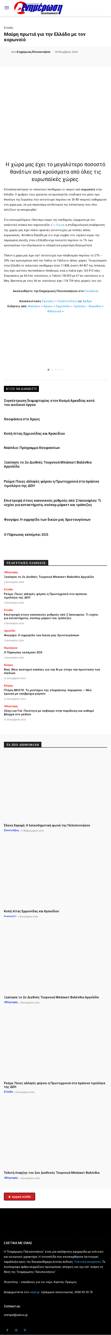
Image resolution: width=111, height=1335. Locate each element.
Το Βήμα (57, 225)
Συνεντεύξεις (67, 301)
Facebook (91, 291)
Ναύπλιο (34, 306)
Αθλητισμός (11, 572)
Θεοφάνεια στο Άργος (22, 419)
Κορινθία (95, 306)
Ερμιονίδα (63, 306)
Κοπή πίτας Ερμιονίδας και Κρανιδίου (34, 433)
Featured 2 (10, 916)
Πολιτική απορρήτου (87, 1262)
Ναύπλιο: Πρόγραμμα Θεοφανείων (32, 448)
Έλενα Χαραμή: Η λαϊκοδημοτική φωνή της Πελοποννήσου (47, 825)
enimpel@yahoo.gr (16, 1315)
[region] (55, 347)
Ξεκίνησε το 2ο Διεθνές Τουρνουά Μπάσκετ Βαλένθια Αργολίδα (49, 577)
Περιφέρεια (10, 647)
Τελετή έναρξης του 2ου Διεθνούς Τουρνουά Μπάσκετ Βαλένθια (51, 1173)
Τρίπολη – (80, 306)
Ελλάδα (8, 27)
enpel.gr (35, 1292)
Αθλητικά (54, 311)
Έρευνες (48, 301)
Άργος (48, 306)
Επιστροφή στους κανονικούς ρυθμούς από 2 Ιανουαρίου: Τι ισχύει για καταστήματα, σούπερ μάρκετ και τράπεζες (52, 502)
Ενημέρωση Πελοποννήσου (33, 51)
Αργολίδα (9, 630)
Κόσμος (8, 665)
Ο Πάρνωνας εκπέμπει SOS (26, 534)
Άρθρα (87, 301)
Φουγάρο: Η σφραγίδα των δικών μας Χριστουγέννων (47, 519)
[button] (55, 347)
